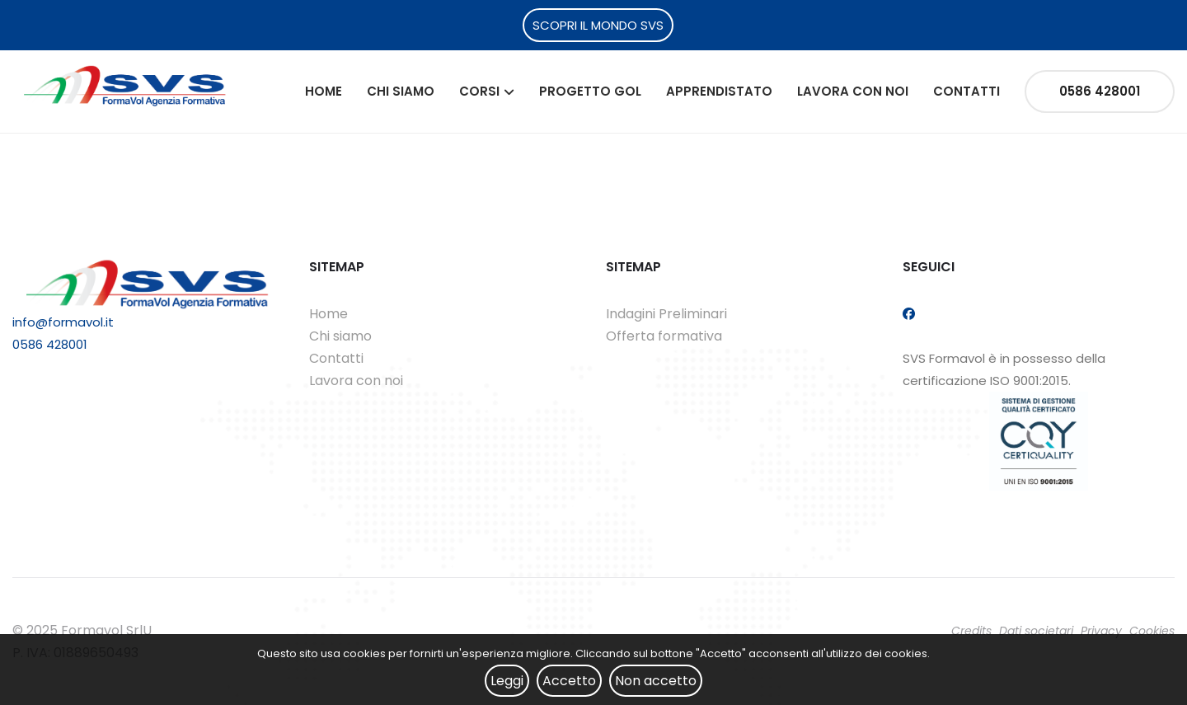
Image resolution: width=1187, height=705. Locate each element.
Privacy (1101, 631)
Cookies (1152, 631)
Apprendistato (719, 91)
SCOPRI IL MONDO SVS (598, 25)
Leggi (506, 680)
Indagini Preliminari (666, 313)
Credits (971, 631)
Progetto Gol (590, 91)
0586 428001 (1099, 91)
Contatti (966, 91)
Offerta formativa (664, 336)
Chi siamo (400, 91)
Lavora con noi (852, 91)
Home (323, 91)
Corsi (479, 91)
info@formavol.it (63, 322)
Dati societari (1036, 631)
